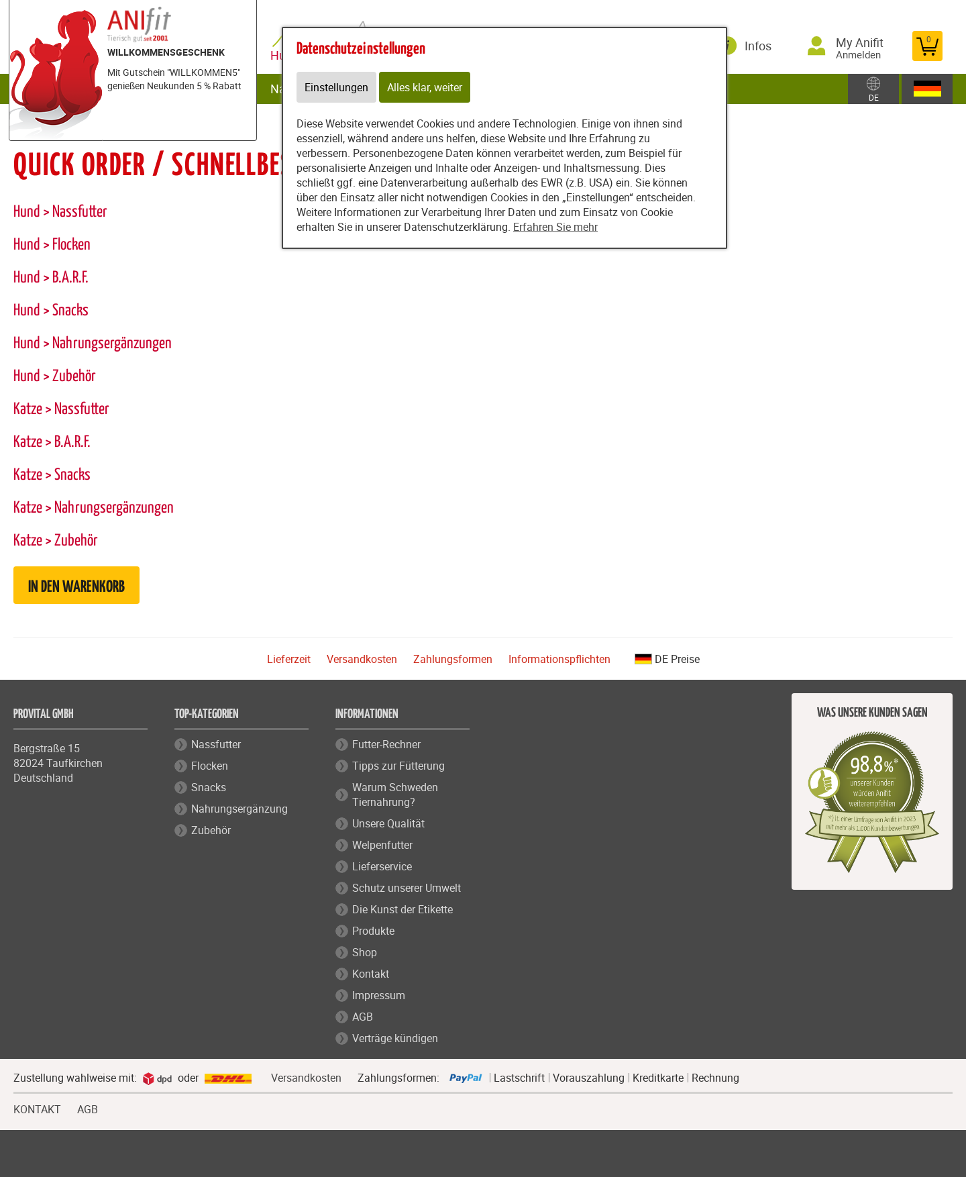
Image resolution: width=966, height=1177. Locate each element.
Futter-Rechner (386, 744)
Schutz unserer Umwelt (406, 887)
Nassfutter (216, 744)
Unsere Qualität (388, 823)
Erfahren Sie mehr (555, 226)
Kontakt (370, 973)
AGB (362, 1016)
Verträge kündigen (395, 1038)
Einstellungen (336, 87)
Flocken (209, 765)
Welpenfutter (382, 844)
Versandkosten (362, 659)
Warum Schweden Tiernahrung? (395, 794)
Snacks (208, 787)
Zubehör (211, 830)
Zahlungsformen (452, 659)
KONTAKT (37, 1108)
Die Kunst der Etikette (402, 909)
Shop (364, 952)
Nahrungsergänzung (239, 808)
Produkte (373, 930)
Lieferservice (382, 866)
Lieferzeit (289, 659)
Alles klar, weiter (424, 87)
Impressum (378, 995)
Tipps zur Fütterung (398, 765)
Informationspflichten (559, 659)
